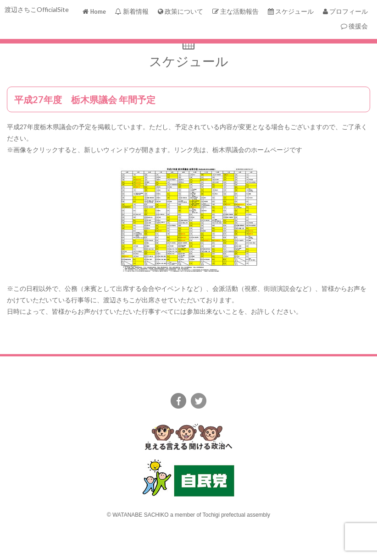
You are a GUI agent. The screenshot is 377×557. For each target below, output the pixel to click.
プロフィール (345, 12)
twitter (198, 401)
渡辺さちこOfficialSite (37, 9)
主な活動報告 (235, 12)
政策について (180, 12)
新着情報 (132, 12)
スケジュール (291, 12)
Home (94, 12)
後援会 (354, 26)
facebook (178, 401)
